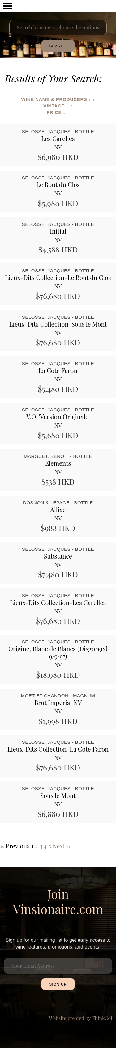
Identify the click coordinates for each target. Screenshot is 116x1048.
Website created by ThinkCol (80, 1018)
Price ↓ (56, 112)
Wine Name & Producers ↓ (56, 99)
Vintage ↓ (56, 105)
